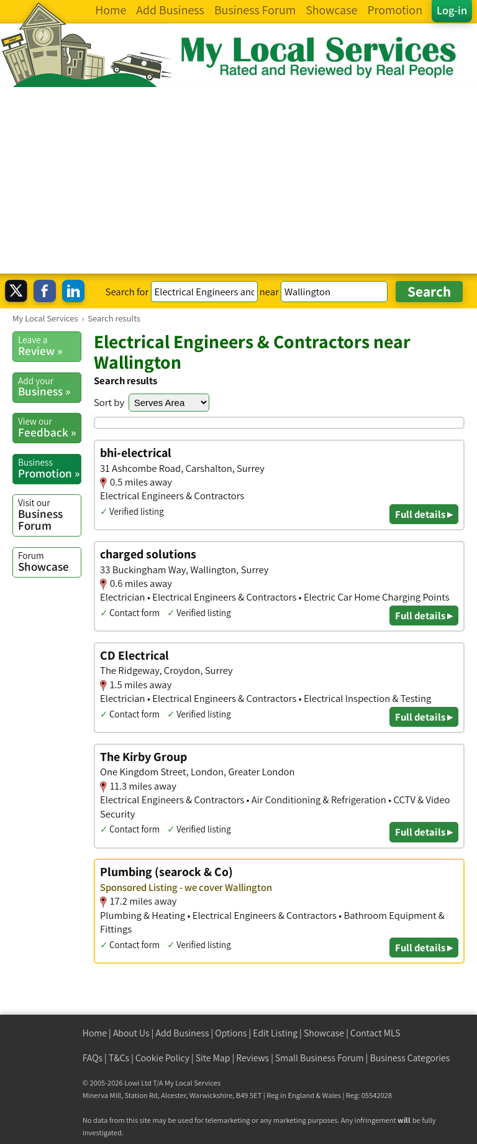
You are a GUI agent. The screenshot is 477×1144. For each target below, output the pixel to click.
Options (231, 1033)
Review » (49, 345)
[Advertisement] (238, 180)
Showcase (49, 561)
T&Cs (119, 1058)
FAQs (92, 1058)
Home (95, 1033)
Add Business (182, 1033)
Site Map (213, 1058)
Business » (49, 386)
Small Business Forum (319, 1058)
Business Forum (49, 514)
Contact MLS (375, 1033)
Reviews (252, 1058)
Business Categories (410, 1058)
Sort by (109, 402)
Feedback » (49, 427)
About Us (131, 1033)
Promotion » (49, 468)
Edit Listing (275, 1033)
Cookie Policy (162, 1058)
